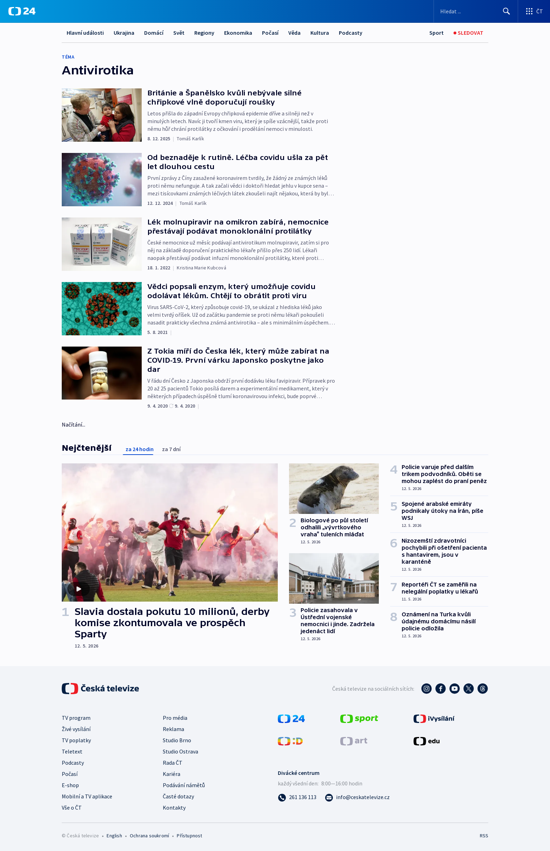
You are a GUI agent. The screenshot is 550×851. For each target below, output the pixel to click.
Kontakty (174, 807)
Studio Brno (177, 740)
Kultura (319, 32)
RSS (484, 835)
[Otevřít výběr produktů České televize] (534, 11)
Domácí (153, 32)
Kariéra (171, 773)
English (114, 835)
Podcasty (350, 32)
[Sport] (436, 33)
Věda (294, 32)
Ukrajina (124, 32)
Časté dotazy (178, 796)
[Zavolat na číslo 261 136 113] (297, 797)
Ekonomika (238, 32)
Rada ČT (172, 762)
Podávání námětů (184, 785)
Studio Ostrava (180, 751)
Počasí (270, 32)
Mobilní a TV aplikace (87, 796)
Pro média (175, 717)
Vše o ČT (72, 807)
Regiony (204, 32)
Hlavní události (85, 32)
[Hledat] (506, 11)
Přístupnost (189, 835)
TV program (76, 717)
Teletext (72, 751)
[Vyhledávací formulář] (476, 11)
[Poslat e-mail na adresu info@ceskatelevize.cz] (357, 797)
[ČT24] (21, 11)
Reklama (173, 728)
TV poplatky (76, 740)
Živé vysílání (76, 728)
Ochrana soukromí (149, 835)
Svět (179, 32)
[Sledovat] (468, 33)
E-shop (70, 785)
